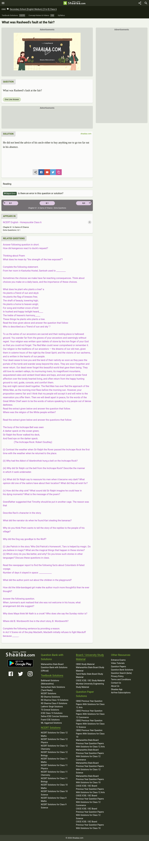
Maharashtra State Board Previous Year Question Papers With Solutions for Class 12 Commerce (90, 755)
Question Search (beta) (121, 673)
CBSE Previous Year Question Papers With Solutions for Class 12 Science (90, 723)
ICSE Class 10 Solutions (51, 713)
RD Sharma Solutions (50, 697)
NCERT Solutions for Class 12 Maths (54, 734)
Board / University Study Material (90, 657)
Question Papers (118, 666)
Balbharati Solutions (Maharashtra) (50, 682)
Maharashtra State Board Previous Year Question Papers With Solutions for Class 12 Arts (90, 743)
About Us (115, 686)
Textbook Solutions (52, 675)
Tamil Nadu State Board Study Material (89, 675)
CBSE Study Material (85, 664)
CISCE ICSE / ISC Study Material (90, 680)
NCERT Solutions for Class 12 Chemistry (54, 747)
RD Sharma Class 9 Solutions (54, 703)
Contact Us (116, 683)
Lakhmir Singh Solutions (52, 706)
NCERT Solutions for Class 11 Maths (54, 760)
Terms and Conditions (121, 679)
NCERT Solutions (48, 693)
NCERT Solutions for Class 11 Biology (54, 780)
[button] (47, 51)
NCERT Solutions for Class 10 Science (54, 793)
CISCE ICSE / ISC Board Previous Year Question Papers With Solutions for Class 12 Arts (90, 789)
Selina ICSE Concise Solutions (54, 716)
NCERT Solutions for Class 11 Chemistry (54, 773)
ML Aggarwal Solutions (51, 723)
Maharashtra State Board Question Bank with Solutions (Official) (54, 667)
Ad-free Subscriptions (121, 692)
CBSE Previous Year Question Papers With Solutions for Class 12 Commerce (90, 714)
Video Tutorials (118, 663)
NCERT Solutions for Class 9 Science (53, 806)
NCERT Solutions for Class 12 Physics (54, 741)
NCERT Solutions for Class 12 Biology (54, 754)
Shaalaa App (116, 689)
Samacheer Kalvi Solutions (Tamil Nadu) (53, 688)
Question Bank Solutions (122, 670)
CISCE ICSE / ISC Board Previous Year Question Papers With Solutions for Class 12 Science (90, 813)
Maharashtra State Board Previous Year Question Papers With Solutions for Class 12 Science (90, 768)
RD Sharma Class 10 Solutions (54, 700)
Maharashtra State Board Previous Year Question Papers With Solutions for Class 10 (90, 779)
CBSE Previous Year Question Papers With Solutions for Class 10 (90, 733)
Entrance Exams (118, 660)
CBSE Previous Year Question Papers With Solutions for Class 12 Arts (90, 704)
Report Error (10, 194)
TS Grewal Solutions (50, 710)
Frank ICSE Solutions (50, 720)
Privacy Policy (117, 676)
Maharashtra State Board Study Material (90, 669)
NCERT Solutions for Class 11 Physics (54, 767)
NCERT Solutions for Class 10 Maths (54, 786)
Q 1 (47, 203)
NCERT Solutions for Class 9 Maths (53, 799)
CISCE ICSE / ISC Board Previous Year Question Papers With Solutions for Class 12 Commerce (90, 800)
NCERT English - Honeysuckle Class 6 (22, 222)
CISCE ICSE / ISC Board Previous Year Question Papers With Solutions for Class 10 (90, 824)
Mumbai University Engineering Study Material (90, 685)
